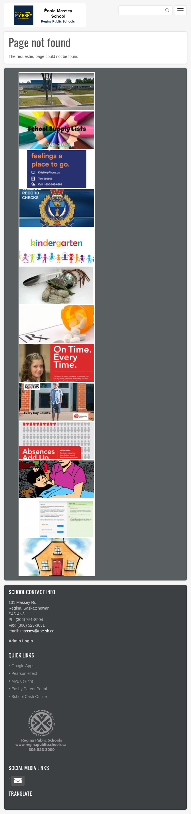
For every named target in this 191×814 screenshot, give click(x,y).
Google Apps (22, 665)
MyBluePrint (22, 681)
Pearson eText (24, 673)
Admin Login (21, 641)
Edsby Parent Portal (29, 689)
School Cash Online (29, 696)
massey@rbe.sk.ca (37, 631)
